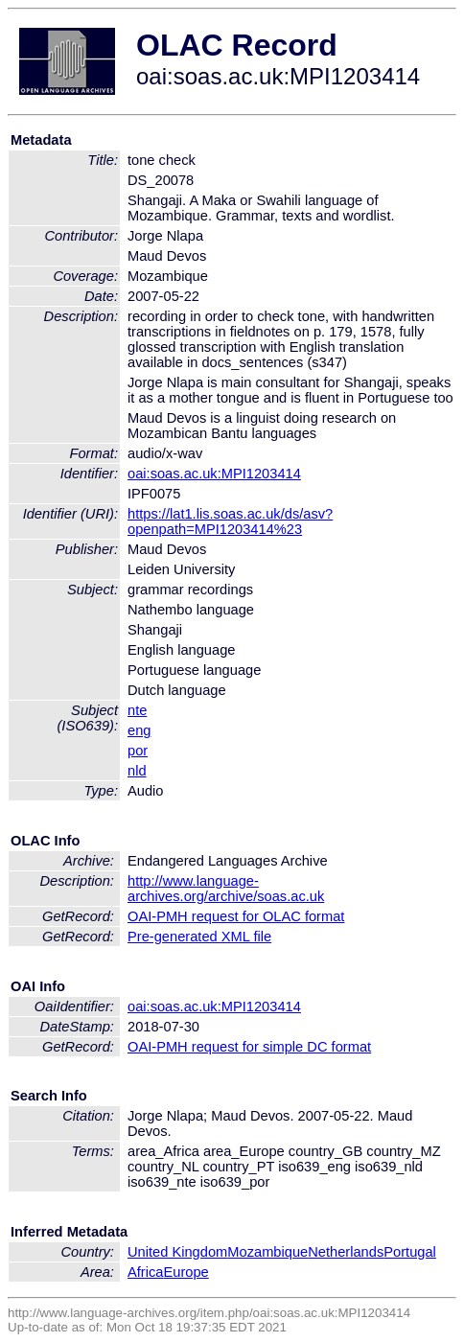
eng (139, 730)
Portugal (409, 1252)
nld (137, 770)
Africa (145, 1272)
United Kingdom (177, 1252)
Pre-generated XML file (199, 936)
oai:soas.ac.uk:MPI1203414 (214, 473)
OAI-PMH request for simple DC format (249, 1046)
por (138, 750)
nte (137, 710)
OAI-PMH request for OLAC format (236, 916)
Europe (185, 1272)
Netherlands (345, 1252)
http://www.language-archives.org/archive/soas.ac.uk (226, 888)
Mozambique (267, 1252)
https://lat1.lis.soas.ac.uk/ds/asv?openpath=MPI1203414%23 (230, 521)
